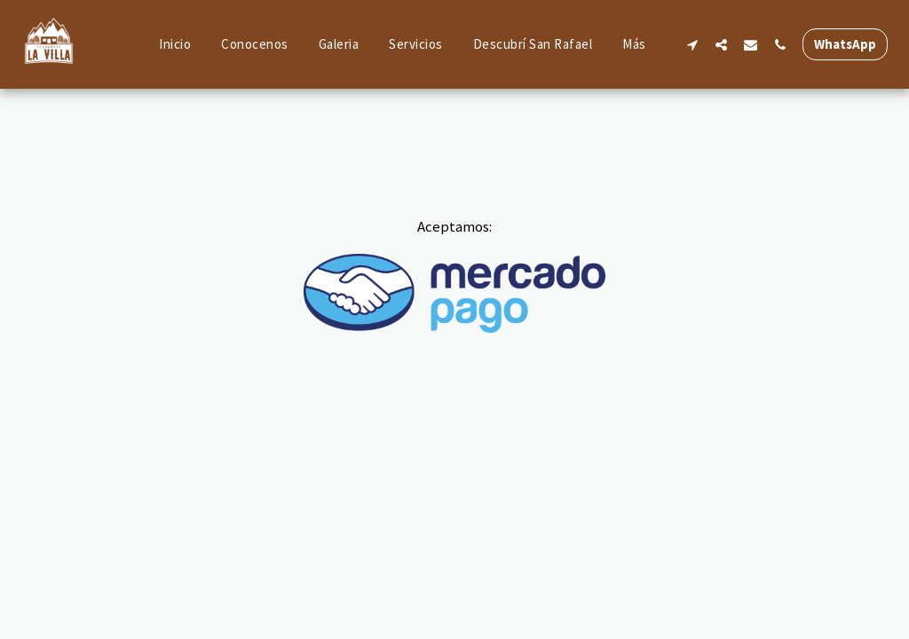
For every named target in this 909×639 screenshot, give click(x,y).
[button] (692, 44)
